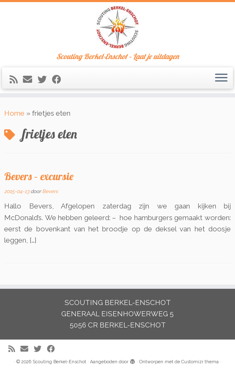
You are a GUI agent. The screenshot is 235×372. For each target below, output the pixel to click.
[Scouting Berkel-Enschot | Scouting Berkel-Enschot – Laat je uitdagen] (117, 27)
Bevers (50, 191)
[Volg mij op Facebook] (59, 79)
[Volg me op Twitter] (45, 79)
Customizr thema (200, 362)
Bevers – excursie (38, 176)
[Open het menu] (221, 78)
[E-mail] (30, 79)
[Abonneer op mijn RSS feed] (16, 79)
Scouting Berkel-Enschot (59, 362)
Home (14, 113)
